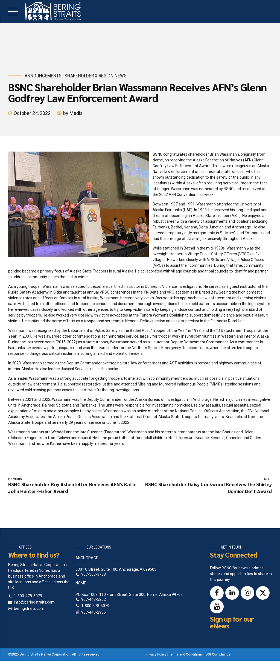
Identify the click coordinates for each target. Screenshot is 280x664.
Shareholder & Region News (96, 76)
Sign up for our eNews (232, 622)
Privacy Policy (156, 654)
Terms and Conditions (186, 654)
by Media (73, 113)
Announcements (43, 76)
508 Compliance (218, 654)
